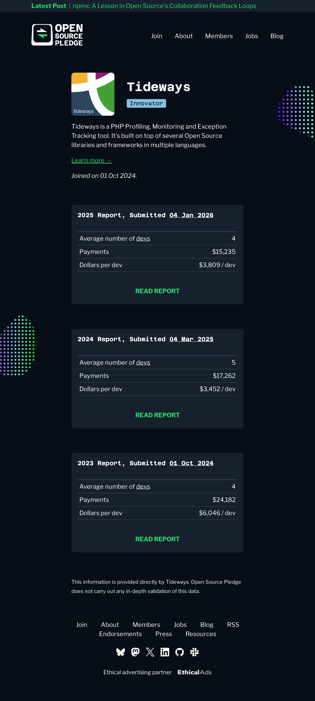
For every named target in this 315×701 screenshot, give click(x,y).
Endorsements (120, 634)
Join (156, 36)
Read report (157, 291)
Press (163, 634)
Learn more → (91, 160)
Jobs (251, 36)
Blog (277, 36)
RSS (233, 624)
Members (219, 36)
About (184, 36)
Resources (200, 634)
